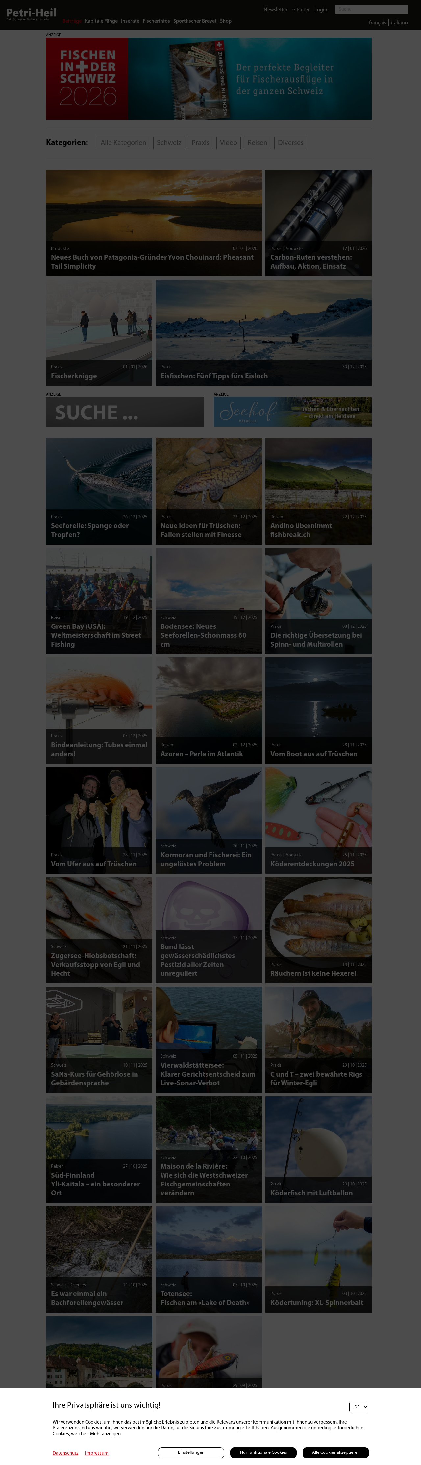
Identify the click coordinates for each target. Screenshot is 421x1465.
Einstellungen (191, 1452)
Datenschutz (65, 1453)
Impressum (97, 1453)
